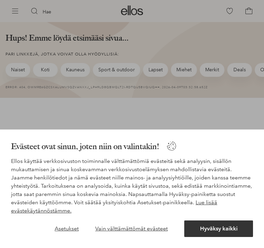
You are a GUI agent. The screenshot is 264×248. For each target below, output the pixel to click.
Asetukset (67, 228)
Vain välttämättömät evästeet (131, 228)
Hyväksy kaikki (219, 228)
